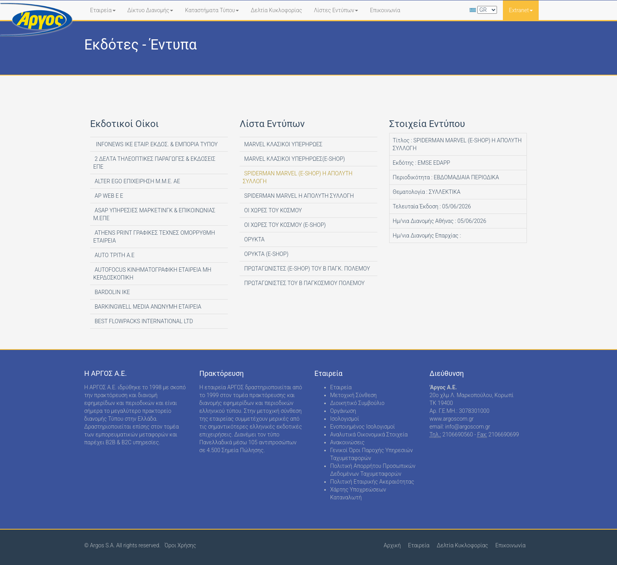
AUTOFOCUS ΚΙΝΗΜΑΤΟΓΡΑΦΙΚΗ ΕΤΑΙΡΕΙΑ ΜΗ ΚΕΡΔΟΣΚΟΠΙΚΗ (152, 274)
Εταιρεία (103, 10)
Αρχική (392, 545)
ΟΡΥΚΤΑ (253, 239)
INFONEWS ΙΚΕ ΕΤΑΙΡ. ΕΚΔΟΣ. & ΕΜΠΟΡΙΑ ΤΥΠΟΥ (155, 144)
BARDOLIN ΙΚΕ (111, 292)
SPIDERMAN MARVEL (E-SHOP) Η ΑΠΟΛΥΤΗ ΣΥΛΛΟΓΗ (298, 177)
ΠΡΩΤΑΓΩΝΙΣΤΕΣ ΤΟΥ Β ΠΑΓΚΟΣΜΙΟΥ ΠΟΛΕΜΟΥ (304, 283)
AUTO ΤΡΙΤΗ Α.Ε (114, 255)
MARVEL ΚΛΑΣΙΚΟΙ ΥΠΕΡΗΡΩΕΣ (282, 144)
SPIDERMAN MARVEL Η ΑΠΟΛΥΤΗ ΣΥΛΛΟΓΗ (298, 196)
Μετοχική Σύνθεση (353, 395)
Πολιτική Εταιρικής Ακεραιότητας (372, 482)
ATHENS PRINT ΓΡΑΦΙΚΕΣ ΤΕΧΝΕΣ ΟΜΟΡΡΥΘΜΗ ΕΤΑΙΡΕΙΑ (154, 237)
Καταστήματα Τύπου (212, 10)
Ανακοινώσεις (347, 442)
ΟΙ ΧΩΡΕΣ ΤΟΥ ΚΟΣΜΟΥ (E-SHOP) (284, 225)
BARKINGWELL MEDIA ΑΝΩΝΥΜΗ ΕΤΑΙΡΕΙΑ (147, 307)
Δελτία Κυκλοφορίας (276, 10)
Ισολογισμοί (344, 419)
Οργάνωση (343, 411)
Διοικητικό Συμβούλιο (357, 403)
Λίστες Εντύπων (336, 10)
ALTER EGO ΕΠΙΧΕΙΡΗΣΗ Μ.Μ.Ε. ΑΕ (136, 181)
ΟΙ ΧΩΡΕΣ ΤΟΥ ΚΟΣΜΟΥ (272, 210)
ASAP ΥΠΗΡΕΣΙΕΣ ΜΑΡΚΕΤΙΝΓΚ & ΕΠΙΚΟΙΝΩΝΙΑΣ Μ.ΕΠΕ (154, 214)
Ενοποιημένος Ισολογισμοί (362, 426)
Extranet (521, 10)
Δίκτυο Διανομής (150, 10)
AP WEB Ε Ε (108, 196)
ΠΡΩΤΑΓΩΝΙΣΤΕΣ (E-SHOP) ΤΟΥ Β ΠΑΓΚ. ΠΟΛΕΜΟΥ (306, 268)
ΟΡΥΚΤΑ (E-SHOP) (265, 254)
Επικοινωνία (385, 10)
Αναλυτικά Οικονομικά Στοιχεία (369, 434)
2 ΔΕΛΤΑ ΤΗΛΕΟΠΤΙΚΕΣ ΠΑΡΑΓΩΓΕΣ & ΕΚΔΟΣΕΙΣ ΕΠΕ (154, 163)
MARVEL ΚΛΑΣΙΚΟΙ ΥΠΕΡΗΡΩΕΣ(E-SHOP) (294, 159)
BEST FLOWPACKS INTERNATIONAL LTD (143, 321)
